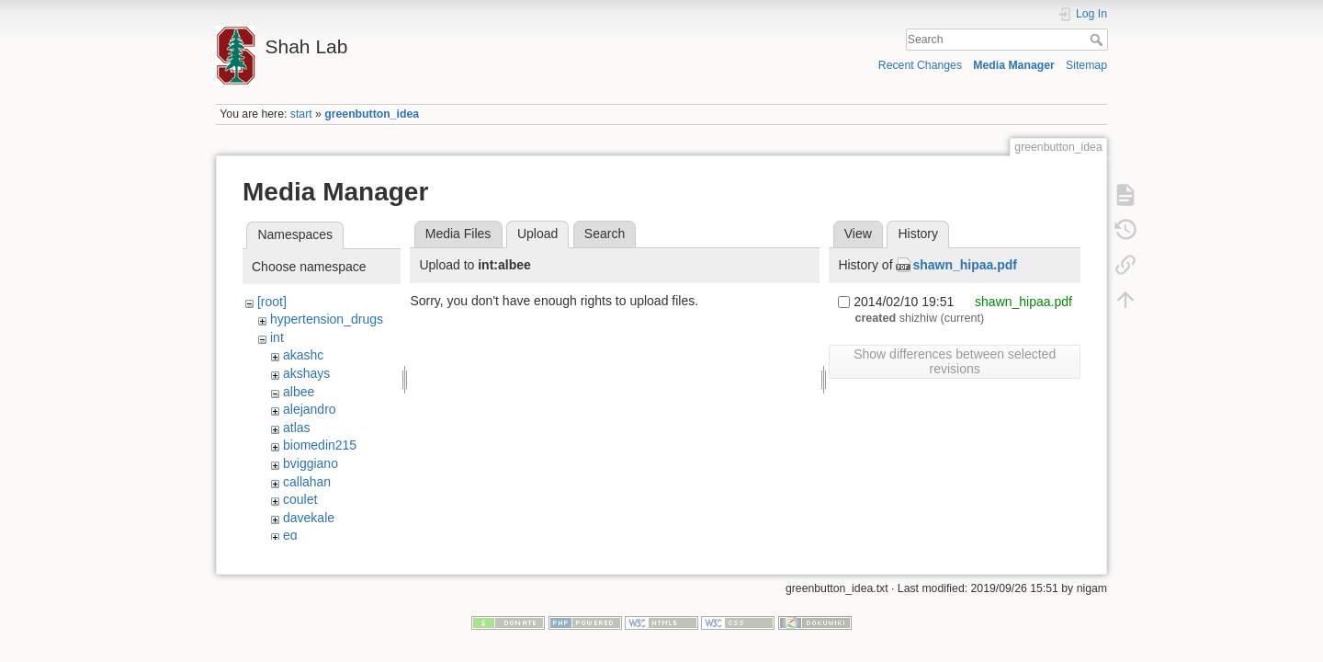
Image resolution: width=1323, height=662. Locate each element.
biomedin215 (319, 445)
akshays (306, 373)
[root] (272, 301)
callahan (307, 481)
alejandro (309, 409)
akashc (303, 355)
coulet (300, 499)
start (301, 114)
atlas (297, 427)
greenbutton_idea (371, 114)
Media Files (458, 233)
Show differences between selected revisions (955, 361)
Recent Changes (920, 65)
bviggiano (310, 463)
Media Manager (1014, 65)
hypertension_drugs (326, 319)
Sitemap (1086, 65)
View (858, 233)
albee (298, 391)
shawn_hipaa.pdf (964, 264)
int (277, 337)
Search (1098, 39)
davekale (308, 517)
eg (290, 535)
